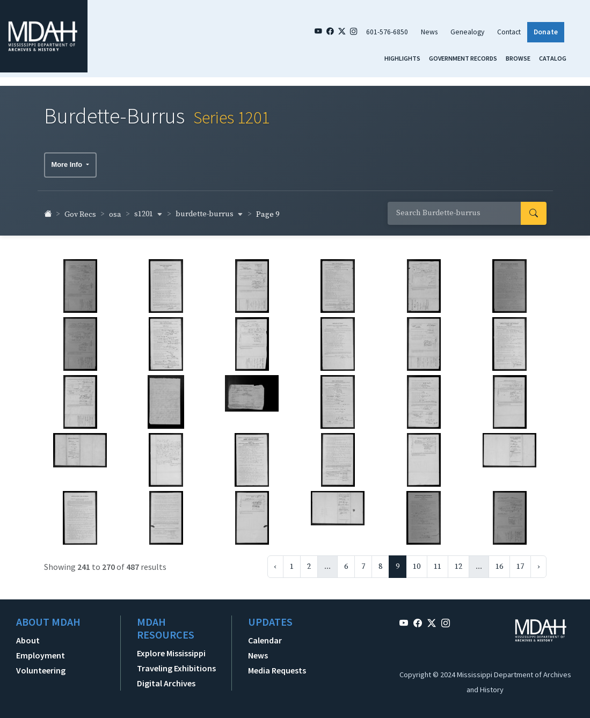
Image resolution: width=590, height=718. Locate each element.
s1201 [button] (148, 211)
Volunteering (40, 667)
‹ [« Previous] (275, 563)
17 (520, 563)
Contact (509, 31)
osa (115, 211)
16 (499, 563)
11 (437, 563)
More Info (68, 161)
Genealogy (467, 31)
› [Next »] (538, 563)
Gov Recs (80, 211)
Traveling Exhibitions (176, 665)
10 (416, 563)
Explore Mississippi (171, 649)
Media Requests (277, 667)
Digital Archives (166, 680)
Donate (546, 31)
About (28, 637)
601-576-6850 (387, 31)
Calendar (265, 637)
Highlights (402, 58)
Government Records (463, 58)
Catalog (552, 58)
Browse (518, 58)
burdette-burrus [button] (209, 211)
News (429, 31)
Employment (40, 652)
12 (458, 563)
